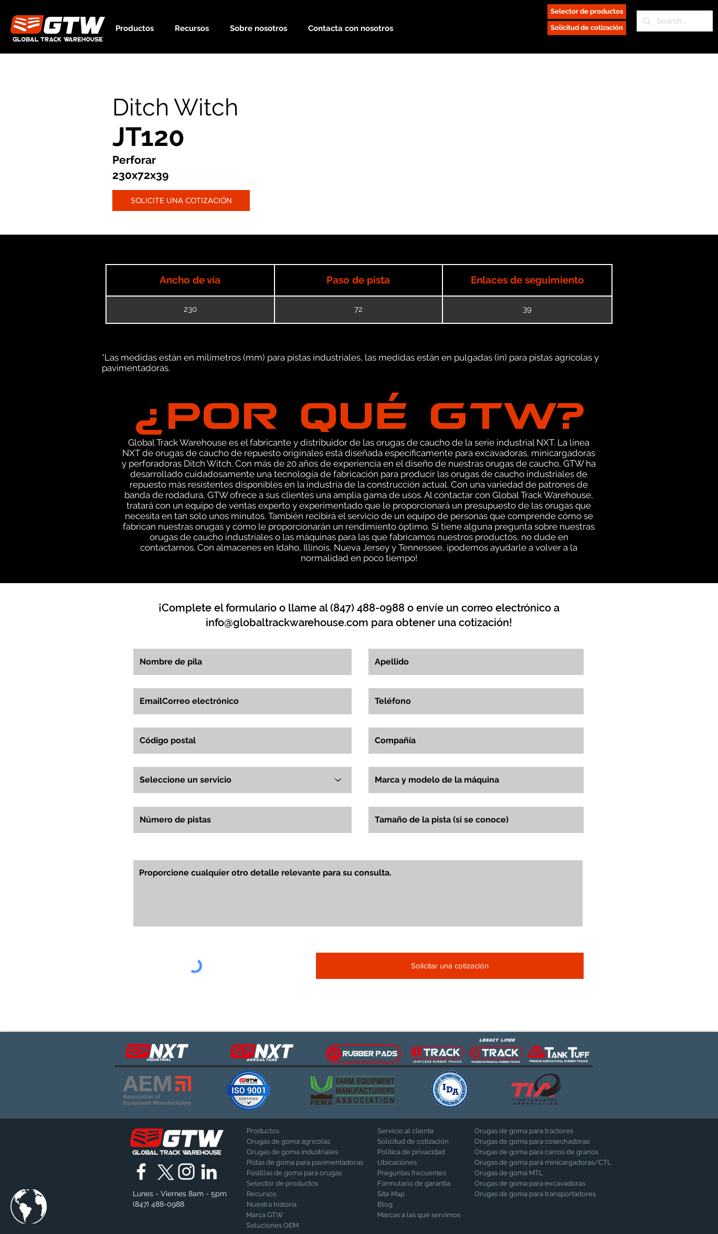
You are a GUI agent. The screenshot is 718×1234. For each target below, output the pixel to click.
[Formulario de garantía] (413, 1183)
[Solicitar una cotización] (450, 966)
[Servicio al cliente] (414, 1131)
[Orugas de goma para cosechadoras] (531, 1141)
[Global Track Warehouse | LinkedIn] (209, 1172)
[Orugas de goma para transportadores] (535, 1194)
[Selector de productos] (586, 11)
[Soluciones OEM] (273, 1225)
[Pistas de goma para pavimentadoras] (305, 1162)
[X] (164, 1172)
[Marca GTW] (272, 1215)
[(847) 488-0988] (160, 1204)
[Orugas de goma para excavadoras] (529, 1183)
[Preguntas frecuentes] (414, 1173)
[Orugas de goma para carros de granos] (536, 1152)
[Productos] (283, 1131)
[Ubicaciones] (404, 1162)
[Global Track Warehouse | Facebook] (141, 1172)
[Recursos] (283, 1194)
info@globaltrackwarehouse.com (287, 622)
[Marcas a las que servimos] (418, 1215)
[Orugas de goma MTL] (533, 1173)
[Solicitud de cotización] (586, 28)
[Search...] (674, 20)
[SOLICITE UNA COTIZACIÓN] (181, 200)
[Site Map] (403, 1194)
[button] (28, 1206)
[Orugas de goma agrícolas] (289, 1141)
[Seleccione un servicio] (242, 780)
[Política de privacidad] (411, 1152)
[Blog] (403, 1204)
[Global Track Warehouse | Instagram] (186, 1172)
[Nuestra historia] (274, 1204)
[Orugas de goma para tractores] (523, 1131)
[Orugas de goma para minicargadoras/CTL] (542, 1162)
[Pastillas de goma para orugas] (294, 1173)
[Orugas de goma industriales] (292, 1152)
